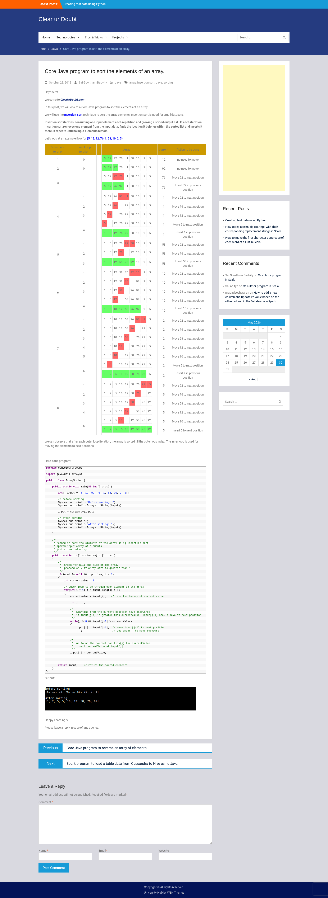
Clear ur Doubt (57, 19)
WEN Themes (175, 892)
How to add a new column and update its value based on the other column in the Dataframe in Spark (252, 297)
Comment (45, 802)
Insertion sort (146, 82)
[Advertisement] (254, 128)
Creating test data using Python (85, 4)
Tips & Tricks (94, 37)
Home (46, 37)
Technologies (65, 37)
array (132, 82)
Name (43, 850)
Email (103, 850)
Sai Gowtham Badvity (93, 82)
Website (164, 850)
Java (118, 82)
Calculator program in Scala (261, 286)
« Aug (252, 379)
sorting (168, 82)
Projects (118, 37)
